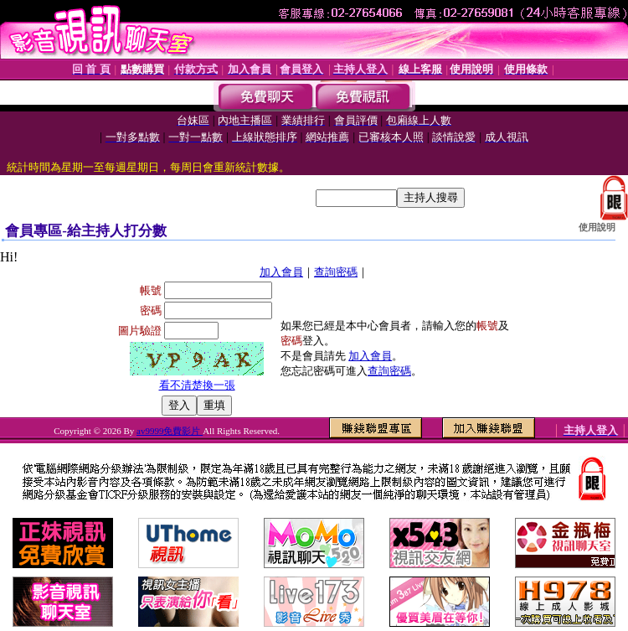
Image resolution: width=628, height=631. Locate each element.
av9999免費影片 (169, 431)
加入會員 (281, 272)
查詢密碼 (336, 272)
